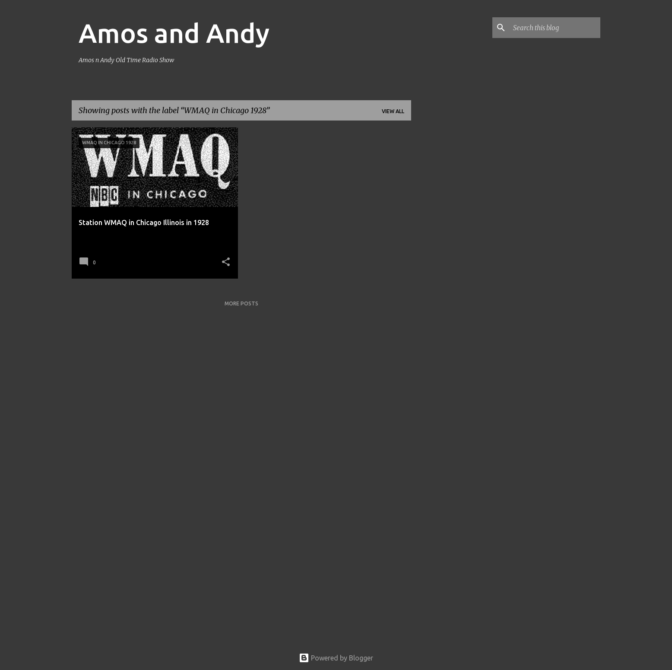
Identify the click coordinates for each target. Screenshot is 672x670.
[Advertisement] (445, 257)
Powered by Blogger (336, 658)
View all (393, 111)
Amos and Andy (174, 33)
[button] (226, 262)
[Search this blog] (555, 27)
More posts (241, 303)
